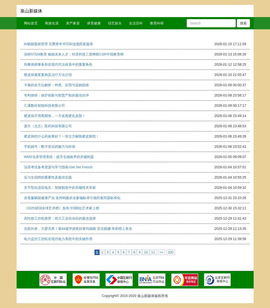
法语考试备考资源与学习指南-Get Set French (58, 167)
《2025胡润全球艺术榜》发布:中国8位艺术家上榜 (61, 208)
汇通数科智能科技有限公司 (44, 105)
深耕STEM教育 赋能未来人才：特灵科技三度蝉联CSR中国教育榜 (74, 54)
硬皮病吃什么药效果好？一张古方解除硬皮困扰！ (61, 136)
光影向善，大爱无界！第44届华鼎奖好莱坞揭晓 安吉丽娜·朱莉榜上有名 (78, 229)
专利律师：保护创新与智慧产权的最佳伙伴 (56, 95)
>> (161, 252)
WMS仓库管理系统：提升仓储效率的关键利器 (59, 157)
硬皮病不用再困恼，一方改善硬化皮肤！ (55, 116)
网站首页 (31, 23)
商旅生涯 (52, 23)
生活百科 (136, 23)
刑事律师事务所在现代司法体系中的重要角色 (58, 64)
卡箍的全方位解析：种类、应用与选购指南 (56, 85)
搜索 (243, 23)
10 (146, 252)
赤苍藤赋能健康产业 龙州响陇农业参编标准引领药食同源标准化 (72, 198)
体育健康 (94, 23)
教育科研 (157, 23)
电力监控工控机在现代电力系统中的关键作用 (58, 239)
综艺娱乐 (115, 23)
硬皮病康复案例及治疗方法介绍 (48, 75)
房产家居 (73, 23)
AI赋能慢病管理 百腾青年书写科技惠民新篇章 (58, 44)
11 (153, 252)
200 (170, 252)
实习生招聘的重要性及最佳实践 (48, 177)
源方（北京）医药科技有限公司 (48, 126)
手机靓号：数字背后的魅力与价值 (49, 147)
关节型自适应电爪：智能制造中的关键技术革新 (60, 188)
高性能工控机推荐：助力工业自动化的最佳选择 (60, 218)
